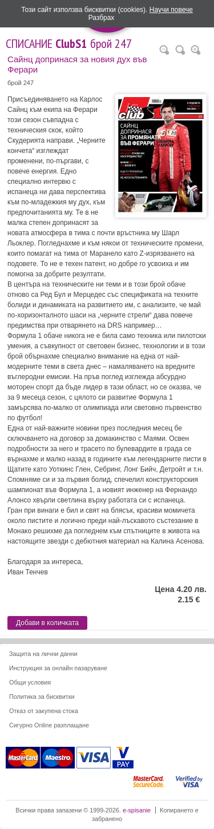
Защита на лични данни (43, 653)
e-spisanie (137, 810)
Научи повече (171, 10)
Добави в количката (47, 623)
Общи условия (30, 682)
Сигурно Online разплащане (49, 725)
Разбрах (101, 18)
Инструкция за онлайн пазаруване (58, 668)
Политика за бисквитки (42, 696)
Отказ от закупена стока (43, 710)
